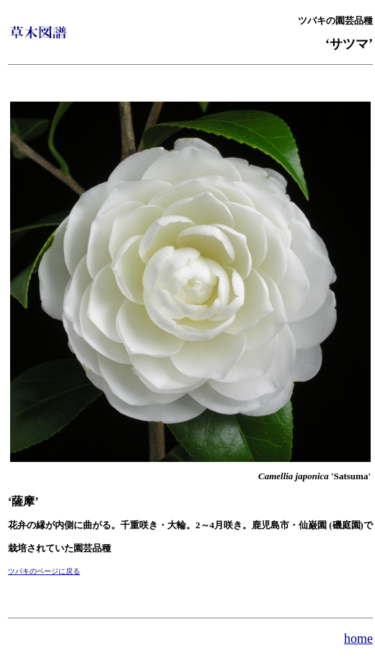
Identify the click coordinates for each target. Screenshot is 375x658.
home (358, 638)
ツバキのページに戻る (44, 571)
